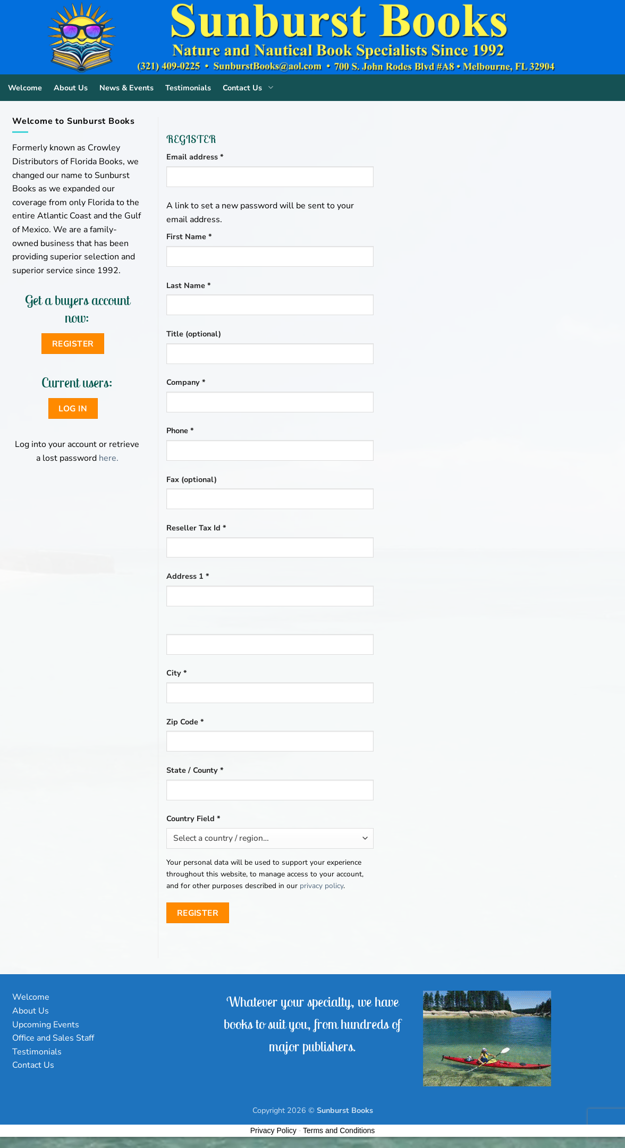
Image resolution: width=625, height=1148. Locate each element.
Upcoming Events (45, 1025)
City (176, 673)
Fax (191, 479)
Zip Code (185, 721)
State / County (195, 770)
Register (198, 912)
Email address (211, 156)
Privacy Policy (273, 1130)
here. (109, 458)
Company (186, 382)
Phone (180, 430)
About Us (71, 87)
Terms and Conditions (339, 1130)
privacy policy (321, 886)
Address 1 (187, 576)
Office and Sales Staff (53, 1038)
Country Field (193, 818)
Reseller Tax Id (196, 527)
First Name (189, 236)
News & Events (126, 87)
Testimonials (188, 87)
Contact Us (250, 87)
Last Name (188, 285)
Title (193, 333)
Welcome (25, 87)
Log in (72, 408)
